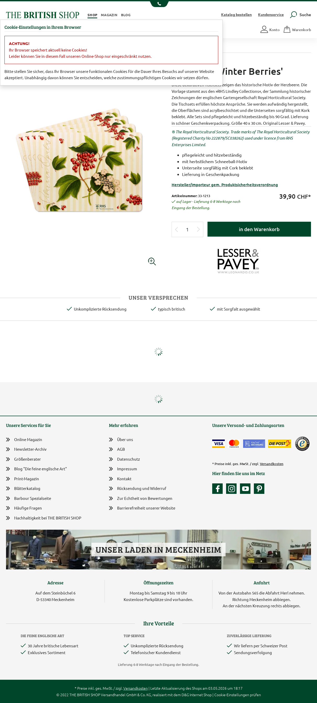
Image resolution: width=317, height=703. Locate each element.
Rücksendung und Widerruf (137, 489)
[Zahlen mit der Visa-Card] (218, 443)
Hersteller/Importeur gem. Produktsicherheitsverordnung (225, 184)
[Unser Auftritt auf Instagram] (232, 488)
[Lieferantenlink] (241, 260)
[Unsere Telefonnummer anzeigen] (158, 4)
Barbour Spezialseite (28, 498)
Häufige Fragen (24, 508)
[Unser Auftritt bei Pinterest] (259, 488)
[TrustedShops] (302, 443)
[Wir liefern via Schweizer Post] (279, 443)
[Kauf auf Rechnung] (254, 443)
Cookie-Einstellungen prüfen (237, 694)
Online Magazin (24, 439)
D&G (185, 694)
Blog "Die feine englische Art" (36, 469)
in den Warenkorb (259, 229)
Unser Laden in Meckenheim (158, 549)
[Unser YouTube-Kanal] (246, 488)
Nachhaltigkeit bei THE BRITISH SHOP (43, 518)
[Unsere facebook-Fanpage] (218, 488)
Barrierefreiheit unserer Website (142, 508)
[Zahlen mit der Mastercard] (234, 443)
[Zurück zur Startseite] (42, 14)
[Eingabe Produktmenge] (187, 229)
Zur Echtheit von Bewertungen (140, 499)
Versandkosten (271, 463)
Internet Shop (201, 694)
